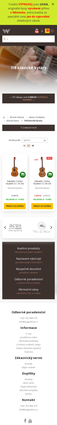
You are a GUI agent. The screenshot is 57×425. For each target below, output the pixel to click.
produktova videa (28, 337)
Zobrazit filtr (29, 128)
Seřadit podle (14, 140)
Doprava (28, 351)
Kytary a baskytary (37, 117)
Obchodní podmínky (28, 340)
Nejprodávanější (29, 386)
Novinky (29, 379)
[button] (6, 227)
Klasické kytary (13, 121)
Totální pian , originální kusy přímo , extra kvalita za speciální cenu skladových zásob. (29, 12)
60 (33, 145)
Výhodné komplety (28, 390)
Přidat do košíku (15, 206)
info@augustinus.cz (28, 321)
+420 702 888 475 (28, 318)
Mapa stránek (28, 367)
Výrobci (28, 393)
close (53, 4)
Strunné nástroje (17, 117)
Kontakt (28, 363)
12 (24, 145)
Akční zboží (28, 382)
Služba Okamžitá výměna (28, 348)
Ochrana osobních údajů (28, 344)
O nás (28, 333)
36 (29, 145)
